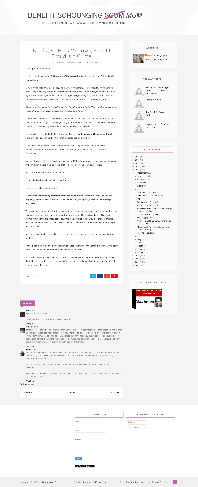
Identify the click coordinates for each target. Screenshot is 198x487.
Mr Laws (30, 87)
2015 (137, 156)
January (141, 252)
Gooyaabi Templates (96, 482)
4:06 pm (29, 323)
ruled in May (58, 107)
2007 (137, 265)
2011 (137, 169)
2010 (137, 255)
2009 (137, 258)
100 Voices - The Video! (147, 205)
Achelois (30, 326)
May (139, 239)
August (140, 185)
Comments (133, 428)
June (139, 236)
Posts (131, 422)
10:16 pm (30, 346)
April (139, 242)
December (142, 173)
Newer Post (29, 392)
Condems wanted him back (90, 134)
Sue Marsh (45, 68)
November (142, 176)
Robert (29, 349)
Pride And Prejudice (145, 233)
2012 (137, 166)
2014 (137, 160)
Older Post (114, 392)
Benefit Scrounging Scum (49, 482)
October (141, 179)
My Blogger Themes (158, 482)
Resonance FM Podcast (147, 192)
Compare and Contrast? (147, 202)
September (142, 182)
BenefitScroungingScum (158, 55)
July (139, 189)
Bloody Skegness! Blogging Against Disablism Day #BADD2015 (158, 90)
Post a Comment (27, 384)
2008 (137, 262)
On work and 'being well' (148, 214)
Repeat (140, 198)
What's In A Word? (154, 99)
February (141, 249)
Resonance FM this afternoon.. (150, 195)
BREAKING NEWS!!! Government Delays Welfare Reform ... (154, 210)
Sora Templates (137, 482)
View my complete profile (156, 59)
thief (67, 180)
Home (72, 392)
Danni (28, 310)
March (140, 245)
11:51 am (30, 381)
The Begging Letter (145, 217)
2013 (137, 163)
